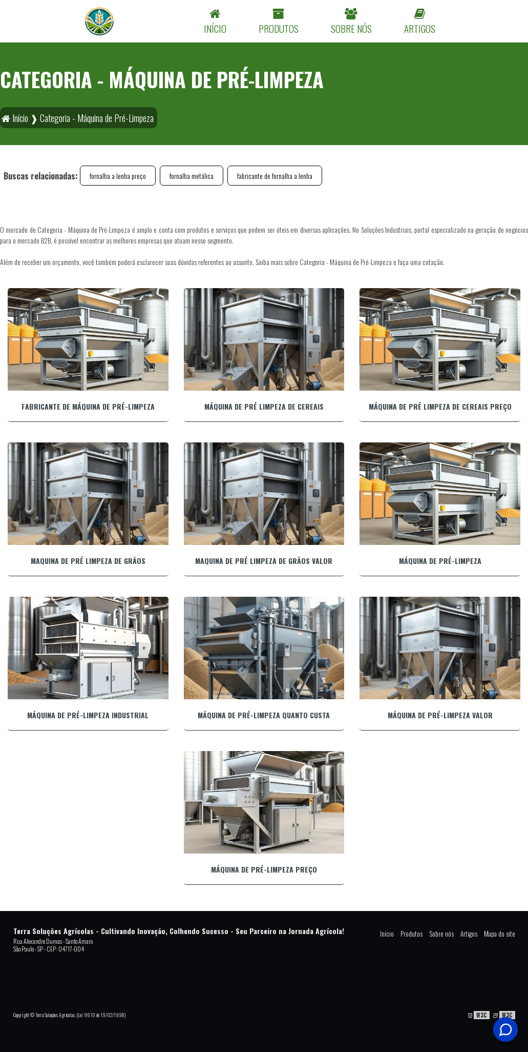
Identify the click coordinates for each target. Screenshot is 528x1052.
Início (387, 933)
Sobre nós (441, 933)
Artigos (468, 933)
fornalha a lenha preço (118, 175)
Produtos (411, 933)
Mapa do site (499, 933)
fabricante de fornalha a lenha (274, 175)
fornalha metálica (192, 175)
